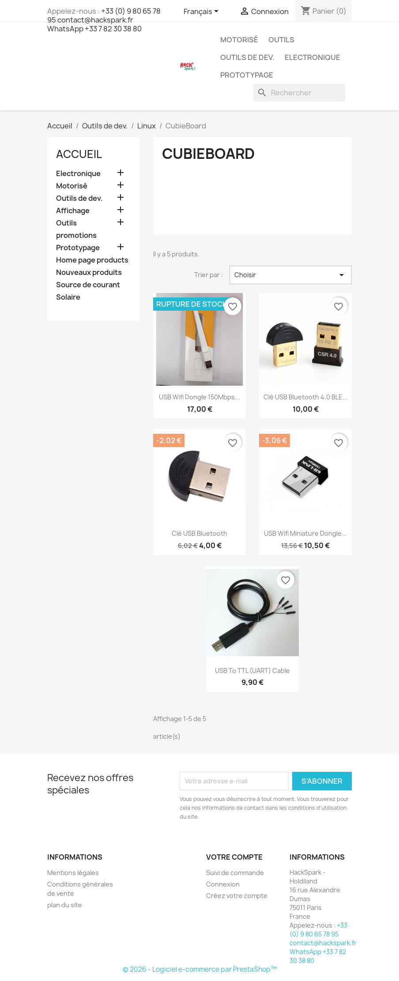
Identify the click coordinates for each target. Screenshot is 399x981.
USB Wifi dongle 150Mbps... (199, 397)
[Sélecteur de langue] (203, 12)
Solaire (68, 297)
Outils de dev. (247, 57)
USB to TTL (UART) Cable (252, 670)
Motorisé (239, 40)
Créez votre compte (236, 895)
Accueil (79, 154)
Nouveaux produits (89, 272)
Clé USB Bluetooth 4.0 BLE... (305, 397)
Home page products (92, 260)
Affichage (73, 210)
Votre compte (234, 857)
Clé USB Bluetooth (199, 533)
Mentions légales (73, 872)
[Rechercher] (299, 92)
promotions (76, 235)
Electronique (312, 57)
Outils (281, 40)
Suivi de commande (235, 872)
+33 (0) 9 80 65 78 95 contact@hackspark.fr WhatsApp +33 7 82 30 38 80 (104, 20)
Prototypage (246, 75)
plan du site (64, 905)
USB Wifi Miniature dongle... (305, 533)
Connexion (223, 884)
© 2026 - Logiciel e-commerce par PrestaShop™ (200, 969)
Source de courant (88, 284)
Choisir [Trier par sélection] (290, 275)
